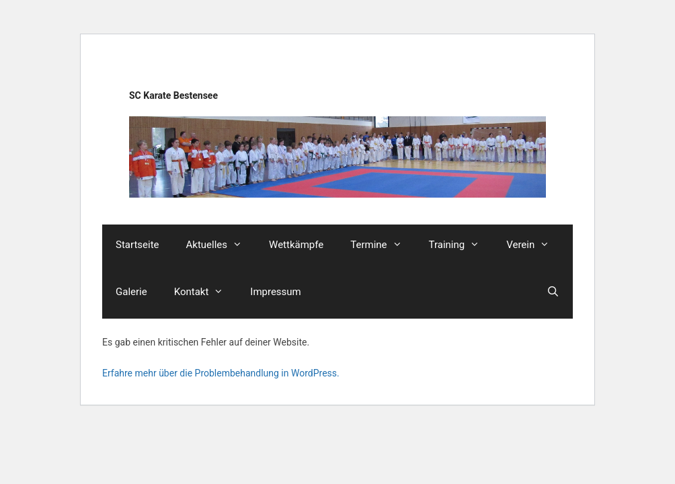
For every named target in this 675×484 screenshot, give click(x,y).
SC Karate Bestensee (173, 95)
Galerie (131, 292)
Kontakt (205, 292)
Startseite (137, 245)
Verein (534, 245)
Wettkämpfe (296, 245)
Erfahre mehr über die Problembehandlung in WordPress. (221, 373)
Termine (382, 245)
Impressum (275, 292)
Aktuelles (221, 245)
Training (461, 245)
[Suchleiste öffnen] (553, 292)
